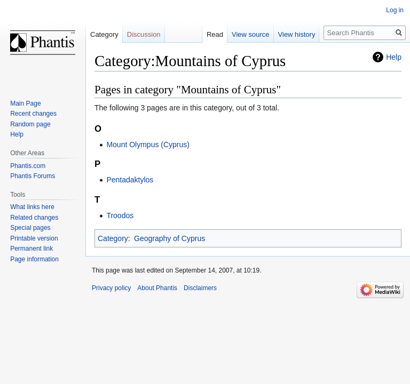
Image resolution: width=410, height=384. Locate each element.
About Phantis (157, 288)
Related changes (34, 217)
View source (251, 34)
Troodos (119, 215)
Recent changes (33, 113)
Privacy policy (111, 288)
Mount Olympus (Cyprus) (148, 144)
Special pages (30, 227)
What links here (32, 207)
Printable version (34, 238)
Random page (30, 124)
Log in (395, 10)
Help (393, 57)
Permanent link (31, 248)
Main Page (25, 103)
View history (297, 34)
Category (113, 238)
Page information (34, 259)
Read (215, 34)
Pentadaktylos (129, 179)
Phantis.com (27, 166)
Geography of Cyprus (169, 238)
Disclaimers (200, 288)
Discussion (144, 34)
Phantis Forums (32, 176)
